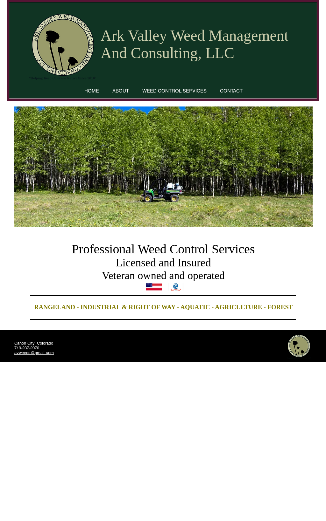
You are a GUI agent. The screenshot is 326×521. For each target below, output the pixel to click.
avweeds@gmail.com (34, 352)
